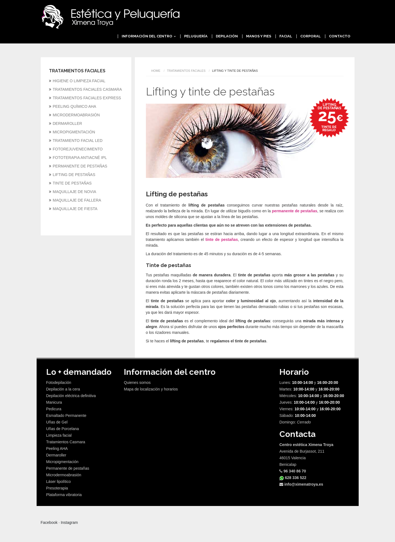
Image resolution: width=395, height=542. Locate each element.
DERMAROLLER (67, 123)
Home (155, 70)
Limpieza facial (59, 435)
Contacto (339, 36)
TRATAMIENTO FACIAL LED (78, 140)
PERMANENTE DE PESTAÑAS (80, 166)
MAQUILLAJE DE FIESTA (75, 209)
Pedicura (53, 409)
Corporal (310, 36)
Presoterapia (57, 488)
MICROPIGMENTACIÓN (74, 132)
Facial (285, 36)
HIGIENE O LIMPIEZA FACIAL (79, 81)
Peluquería (196, 36)
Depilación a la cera (63, 389)
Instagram (69, 522)
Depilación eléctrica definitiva (71, 396)
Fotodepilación (58, 382)
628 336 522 (292, 477)
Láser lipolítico (58, 481)
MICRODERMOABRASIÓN (76, 115)
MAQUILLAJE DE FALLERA (77, 200)
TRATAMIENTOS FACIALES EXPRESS (87, 98)
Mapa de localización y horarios (151, 389)
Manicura (54, 402)
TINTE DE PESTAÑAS (72, 183)
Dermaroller (56, 455)
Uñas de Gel (57, 422)
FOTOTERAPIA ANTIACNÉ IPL (80, 157)
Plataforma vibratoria (64, 495)
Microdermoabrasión (63, 475)
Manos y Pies (258, 36)
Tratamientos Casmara (65, 442)
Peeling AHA (57, 448)
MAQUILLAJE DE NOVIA (74, 191)
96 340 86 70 (292, 471)
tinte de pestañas (221, 239)
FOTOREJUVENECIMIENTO (78, 149)
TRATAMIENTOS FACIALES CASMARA (87, 89)
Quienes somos (137, 382)
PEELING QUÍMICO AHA (74, 106)
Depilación (227, 36)
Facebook (49, 522)
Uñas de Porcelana (62, 429)
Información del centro (149, 36)
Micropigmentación (62, 462)
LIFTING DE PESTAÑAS (74, 174)
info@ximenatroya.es (301, 484)
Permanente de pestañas (67, 468)
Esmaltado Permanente (66, 415)
